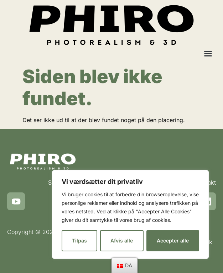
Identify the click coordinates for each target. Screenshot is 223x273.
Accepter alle (173, 240)
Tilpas (79, 240)
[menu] (125, 265)
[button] (208, 53)
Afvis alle (121, 240)
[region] (130, 214)
